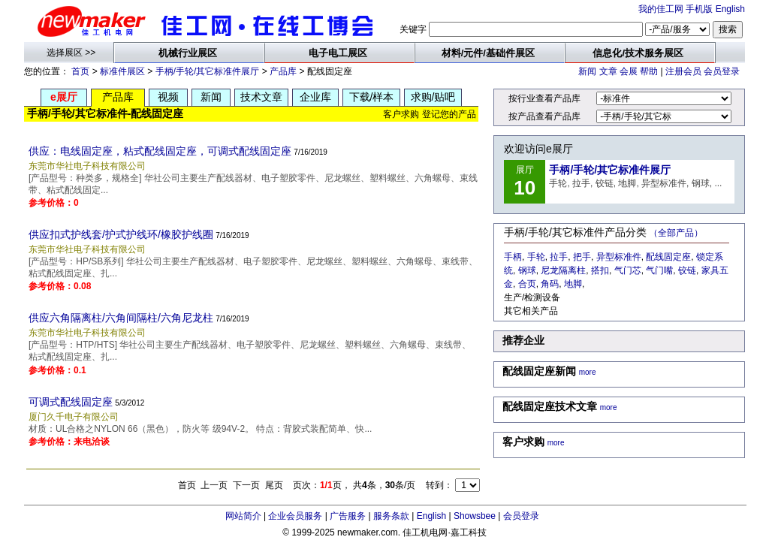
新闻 (587, 71)
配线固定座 (668, 257)
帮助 (649, 71)
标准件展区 (122, 71)
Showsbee (475, 516)
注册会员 (683, 71)
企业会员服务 (295, 516)
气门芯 (627, 270)
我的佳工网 (660, 9)
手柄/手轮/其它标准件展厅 (207, 71)
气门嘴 (659, 270)
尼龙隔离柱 (563, 270)
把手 (582, 257)
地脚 (573, 284)
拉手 (559, 257)
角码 (550, 284)
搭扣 (600, 270)
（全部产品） (676, 233)
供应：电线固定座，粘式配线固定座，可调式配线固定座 (160, 151)
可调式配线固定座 (71, 402)
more (587, 372)
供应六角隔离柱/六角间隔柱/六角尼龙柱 (121, 318)
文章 (608, 71)
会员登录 (722, 71)
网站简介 (243, 516)
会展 (629, 71)
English (730, 9)
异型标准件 (618, 257)
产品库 (283, 71)
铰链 (687, 270)
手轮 (536, 257)
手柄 (513, 257)
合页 (527, 284)
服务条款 (391, 516)
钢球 (527, 270)
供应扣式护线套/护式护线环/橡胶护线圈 (121, 234)
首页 (80, 71)
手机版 (699, 9)
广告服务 (348, 516)
